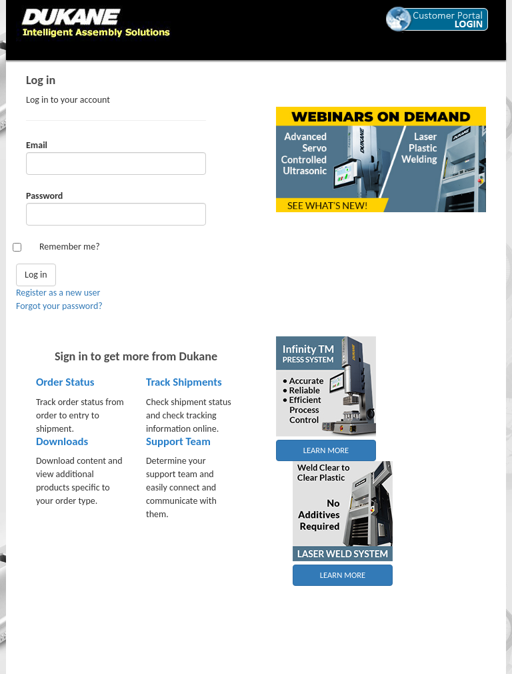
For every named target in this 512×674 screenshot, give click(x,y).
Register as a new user (58, 292)
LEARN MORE (326, 450)
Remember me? (69, 246)
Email (36, 145)
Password (44, 196)
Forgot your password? (59, 306)
